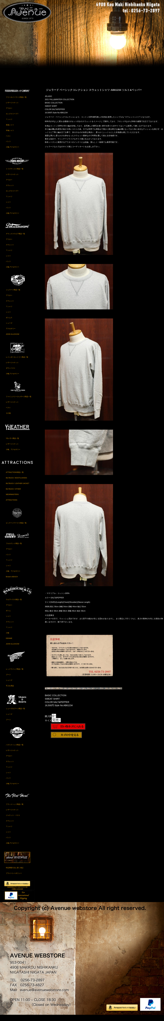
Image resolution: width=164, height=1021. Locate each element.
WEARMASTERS (12, 500)
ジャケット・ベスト (13, 821)
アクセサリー (10, 334)
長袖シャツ (10, 130)
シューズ (9, 329)
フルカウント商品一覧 (14, 549)
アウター (9, 114)
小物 (7, 638)
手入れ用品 (10, 691)
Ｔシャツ (9, 125)
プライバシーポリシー (14, 879)
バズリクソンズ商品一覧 (14, 750)
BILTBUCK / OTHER (13, 494)
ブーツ (8, 680)
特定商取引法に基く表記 (14, 873)
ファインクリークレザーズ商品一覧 (18, 402)
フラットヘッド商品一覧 (14, 810)
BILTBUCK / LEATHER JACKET (17, 489)
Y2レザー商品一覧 (12, 444)
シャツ (8, 207)
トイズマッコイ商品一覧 (14, 174)
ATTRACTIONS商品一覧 (15, 478)
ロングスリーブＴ (12, 119)
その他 (8, 419)
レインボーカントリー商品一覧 (17, 363)
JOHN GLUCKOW (12, 340)
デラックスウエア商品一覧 (15, 239)
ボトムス (9, 323)
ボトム (8, 616)
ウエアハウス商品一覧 (14, 605)
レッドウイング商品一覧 (14, 675)
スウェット (10, 191)
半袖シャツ (10, 136)
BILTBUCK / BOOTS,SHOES (16, 483)
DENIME (9, 644)
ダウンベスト (10, 374)
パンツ (8, 147)
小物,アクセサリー (12, 153)
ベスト (8, 141)
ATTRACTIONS (11, 505)
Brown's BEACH (12, 582)
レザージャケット (12, 108)
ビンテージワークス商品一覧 (16, 528)
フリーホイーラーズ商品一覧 (16, 103)
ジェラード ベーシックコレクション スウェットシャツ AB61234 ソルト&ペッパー (94, 95)
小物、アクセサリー (13, 455)
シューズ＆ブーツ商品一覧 (15, 714)
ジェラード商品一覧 (13, 295)
